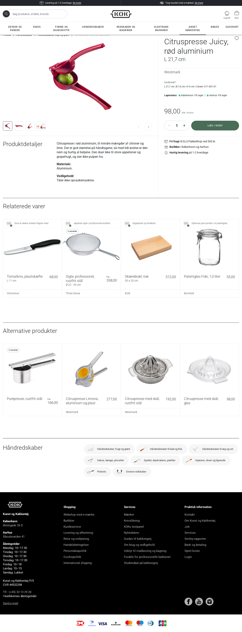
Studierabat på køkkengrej (141, 563)
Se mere (77, 3)
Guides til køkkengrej (137, 539)
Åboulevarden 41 (14, 536)
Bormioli (189, 293)
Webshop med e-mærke (79, 514)
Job (187, 526)
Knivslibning (132, 520)
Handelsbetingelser (76, 545)
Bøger (215, 27)
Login (188, 557)
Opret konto (192, 551)
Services (190, 532)
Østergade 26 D (13, 525)
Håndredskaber (93, 27)
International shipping (78, 563)
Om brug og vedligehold (139, 545)
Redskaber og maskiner (126, 29)
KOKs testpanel (134, 526)
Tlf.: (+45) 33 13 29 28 (17, 592)
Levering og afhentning (78, 532)
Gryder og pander (15, 29)
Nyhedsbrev (131, 532)
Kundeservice (72, 526)
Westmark (172, 72)
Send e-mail (10, 603)
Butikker (69, 520)
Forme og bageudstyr (61, 29)
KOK (127, 293)
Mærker (129, 514)
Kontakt (190, 514)
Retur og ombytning (76, 539)
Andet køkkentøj (193, 29)
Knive (37, 27)
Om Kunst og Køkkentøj (200, 520)
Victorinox (13, 293)
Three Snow (73, 293)
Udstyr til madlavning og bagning (145, 551)
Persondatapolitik (75, 551)
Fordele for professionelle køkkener (147, 557)
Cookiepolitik (72, 557)
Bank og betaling (195, 545)
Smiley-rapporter (195, 539)
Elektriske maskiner (161, 29)
